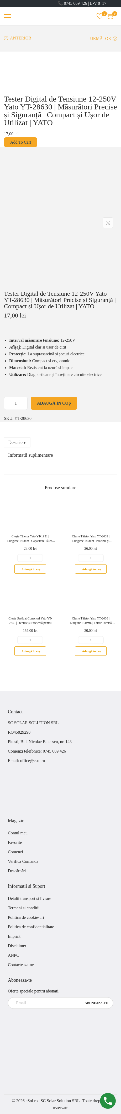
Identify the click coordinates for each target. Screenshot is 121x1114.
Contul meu (18, 833)
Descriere (17, 442)
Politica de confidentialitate (31, 927)
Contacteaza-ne (21, 964)
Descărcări (17, 871)
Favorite (15, 842)
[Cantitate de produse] (15, 403)
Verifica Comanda (23, 861)
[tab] (60, 442)
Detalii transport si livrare (29, 898)
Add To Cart (20, 142)
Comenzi (15, 852)
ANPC (13, 955)
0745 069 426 (55, 751)
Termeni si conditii (24, 908)
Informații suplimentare (30, 455)
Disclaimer (17, 946)
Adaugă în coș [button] (31, 569)
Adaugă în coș (54, 403)
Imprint (14, 936)
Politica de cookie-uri (26, 917)
